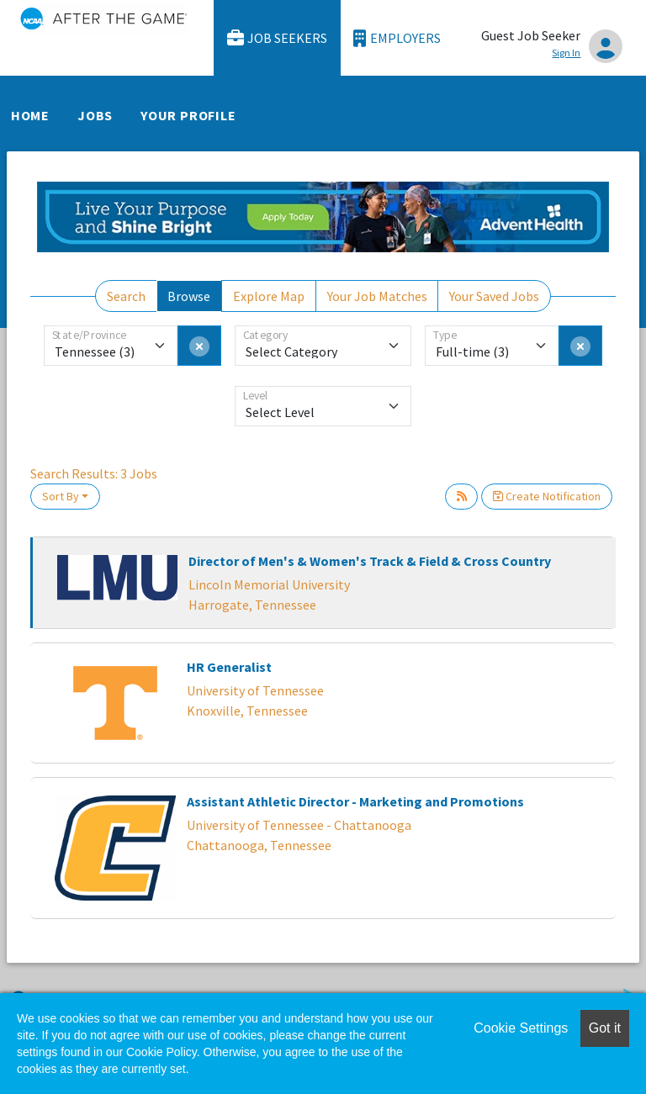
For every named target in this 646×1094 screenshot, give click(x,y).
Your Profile (188, 115)
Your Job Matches (377, 296)
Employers (397, 38)
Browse (188, 296)
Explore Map (268, 296)
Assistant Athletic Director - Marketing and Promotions (355, 801)
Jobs (95, 115)
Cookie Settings (521, 1028)
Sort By (60, 496)
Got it (605, 1028)
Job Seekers (277, 38)
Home (30, 115)
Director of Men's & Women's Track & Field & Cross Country (369, 560)
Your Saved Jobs (494, 296)
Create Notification (547, 496)
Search (126, 296)
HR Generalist (229, 666)
